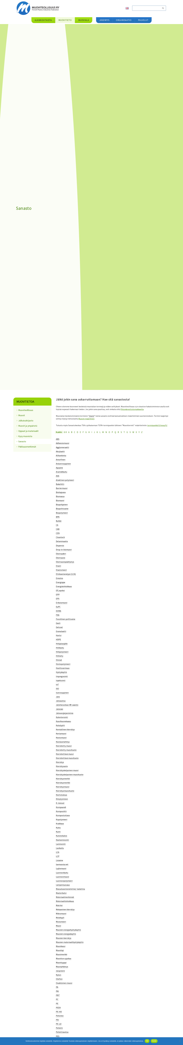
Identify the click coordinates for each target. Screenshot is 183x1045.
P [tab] (112, 432)
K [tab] (97, 432)
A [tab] (68, 432)
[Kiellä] (180, 1041)
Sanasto (22, 441)
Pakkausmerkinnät (27, 446)
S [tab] (121, 432)
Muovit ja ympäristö (27, 425)
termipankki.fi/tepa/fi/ (157, 425)
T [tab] (124, 432)
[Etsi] (146, 8)
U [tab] (127, 432)
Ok (147, 1041)
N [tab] (106, 432)
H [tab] (89, 432)
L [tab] (100, 432)
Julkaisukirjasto (25, 420)
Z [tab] (141, 432)
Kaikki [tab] (59, 432)
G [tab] (86, 432)
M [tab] (103, 432)
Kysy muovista (25, 436)
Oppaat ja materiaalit (28, 431)
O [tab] (109, 432)
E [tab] (80, 432)
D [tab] (77, 432)
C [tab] (74, 432)
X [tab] (136, 432)
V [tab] (130, 432)
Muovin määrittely (86, 418)
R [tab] (118, 432)
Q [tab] (115, 432)
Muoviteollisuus (25, 410)
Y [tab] (139, 432)
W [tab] (133, 432)
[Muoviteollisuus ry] (39, 8)
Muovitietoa (25, 402)
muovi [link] (91, 416)
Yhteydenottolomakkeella (132, 409)
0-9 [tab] (65, 432)
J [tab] (94, 432)
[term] (57, 439)
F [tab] (83, 432)
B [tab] (71, 432)
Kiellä (154, 1041)
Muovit (21, 415)
